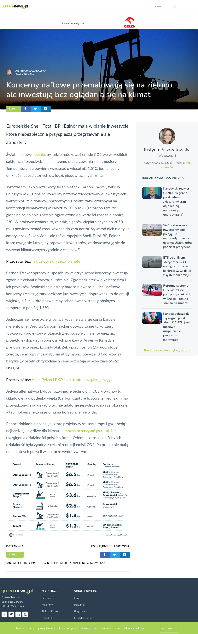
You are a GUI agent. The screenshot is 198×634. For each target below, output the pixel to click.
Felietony (47, 605)
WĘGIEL (17, 563)
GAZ (102, 563)
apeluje (39, 154)
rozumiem (169, 628)
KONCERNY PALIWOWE (86, 563)
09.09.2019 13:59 (24, 73)
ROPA (68, 563)
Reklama (79, 605)
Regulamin (80, 611)
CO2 (25, 563)
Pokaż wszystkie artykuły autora (167, 350)
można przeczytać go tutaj (87, 430)
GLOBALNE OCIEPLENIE (51, 563)
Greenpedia (48, 598)
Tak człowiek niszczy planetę (56, 261)
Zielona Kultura (51, 611)
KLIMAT (13, 108)
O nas (77, 598)
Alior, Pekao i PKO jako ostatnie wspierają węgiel (73, 379)
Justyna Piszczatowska (30, 70)
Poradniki (47, 618)
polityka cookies (132, 628)
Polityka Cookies (84, 618)
